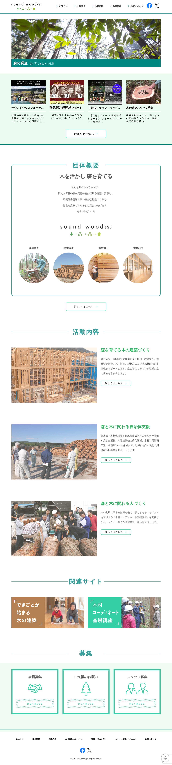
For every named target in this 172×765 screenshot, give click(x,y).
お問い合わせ (137, 6)
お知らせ (63, 6)
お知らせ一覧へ (84, 133)
